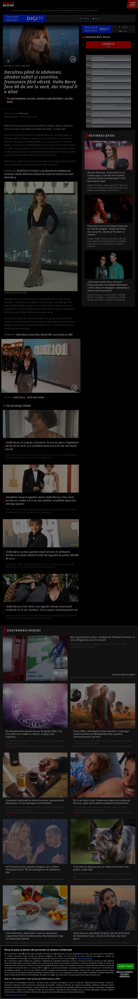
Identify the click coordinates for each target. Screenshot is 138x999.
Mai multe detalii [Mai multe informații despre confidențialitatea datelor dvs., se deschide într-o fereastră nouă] (85, 958)
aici (22, 970)
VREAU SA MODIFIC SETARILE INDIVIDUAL (124, 974)
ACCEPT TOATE (125, 966)
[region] (69, 972)
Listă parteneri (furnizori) (15, 995)
